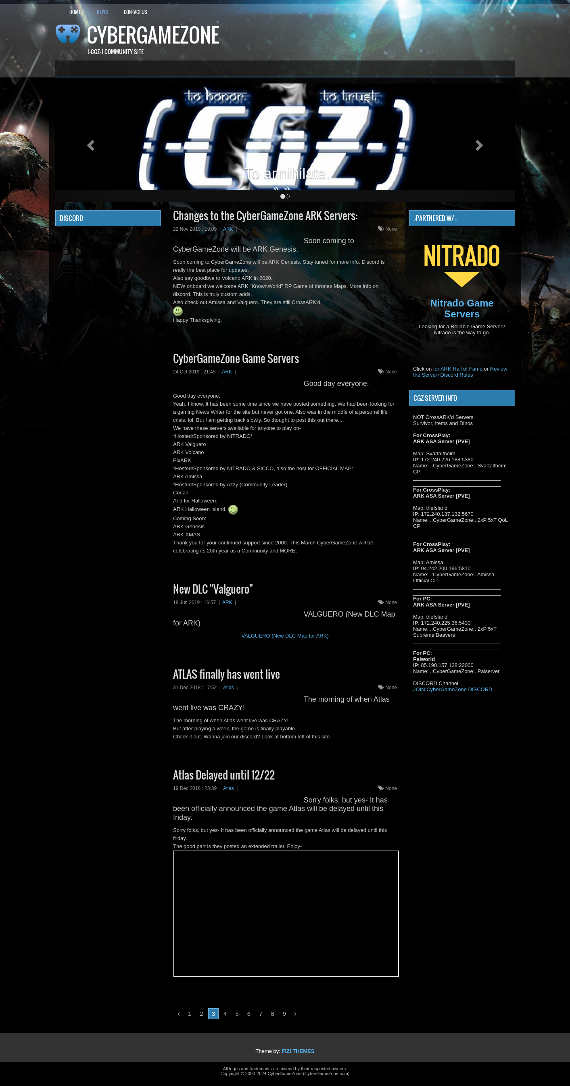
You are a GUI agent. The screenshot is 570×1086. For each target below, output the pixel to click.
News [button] (102, 11)
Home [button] (75, 11)
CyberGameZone (153, 35)
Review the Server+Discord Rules (460, 372)
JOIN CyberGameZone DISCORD (453, 689)
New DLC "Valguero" (213, 589)
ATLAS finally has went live (226, 674)
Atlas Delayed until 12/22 (224, 775)
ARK (228, 229)
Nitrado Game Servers (462, 308)
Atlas (228, 687)
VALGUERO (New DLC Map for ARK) (284, 636)
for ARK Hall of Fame (457, 369)
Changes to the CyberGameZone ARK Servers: (265, 215)
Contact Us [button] (135, 11)
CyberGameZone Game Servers (236, 358)
